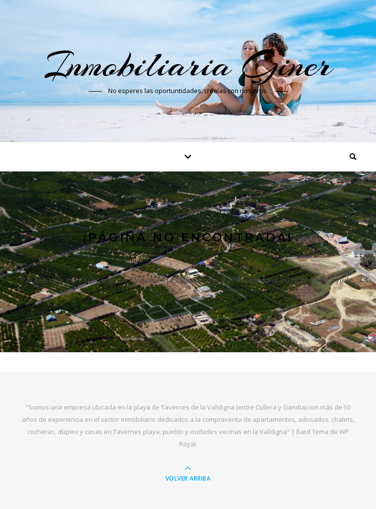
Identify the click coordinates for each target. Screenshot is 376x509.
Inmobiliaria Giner (188, 64)
